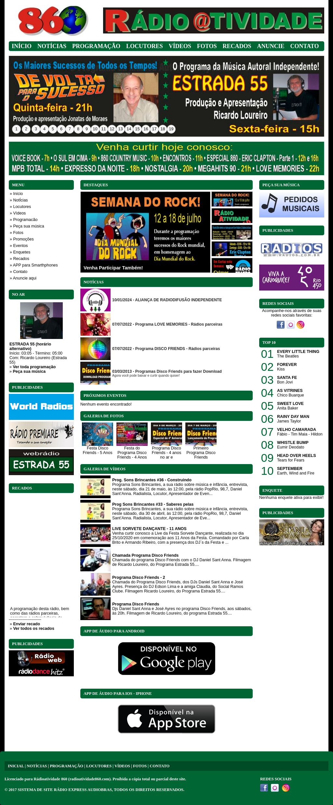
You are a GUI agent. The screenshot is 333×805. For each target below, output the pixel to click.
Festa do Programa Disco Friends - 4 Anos (132, 453)
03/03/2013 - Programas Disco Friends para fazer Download (167, 371)
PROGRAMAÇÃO (66, 766)
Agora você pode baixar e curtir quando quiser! (146, 375)
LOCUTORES (99, 766)
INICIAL (16, 766)
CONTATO (159, 766)
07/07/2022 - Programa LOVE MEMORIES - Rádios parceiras (167, 324)
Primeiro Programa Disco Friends (201, 453)
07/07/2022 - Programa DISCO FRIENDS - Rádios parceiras (166, 348)
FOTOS (140, 766)
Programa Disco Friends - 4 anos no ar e (166, 453)
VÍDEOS (122, 766)
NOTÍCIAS (37, 766)
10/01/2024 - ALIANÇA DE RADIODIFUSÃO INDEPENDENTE (167, 300)
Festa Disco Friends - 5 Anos (97, 450)
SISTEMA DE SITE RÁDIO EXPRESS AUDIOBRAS (65, 789)
